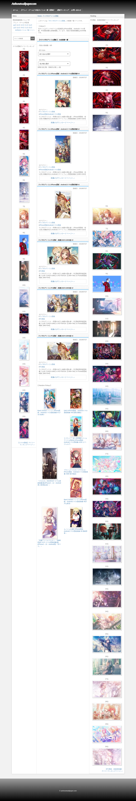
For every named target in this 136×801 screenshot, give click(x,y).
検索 (32, 38)
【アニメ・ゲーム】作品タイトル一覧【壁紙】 (37, 10)
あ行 (14, 25)
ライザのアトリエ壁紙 (47, 111)
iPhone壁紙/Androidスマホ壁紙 (50, 114)
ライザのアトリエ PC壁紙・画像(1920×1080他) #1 (55, 336)
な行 (30, 25)
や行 (22, 27)
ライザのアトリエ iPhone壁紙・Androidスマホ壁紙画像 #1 (59, 184)
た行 (26, 25)
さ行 (22, 25)
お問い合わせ (76, 10)
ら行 (26, 27)
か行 (18, 25)
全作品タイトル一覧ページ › (25, 30)
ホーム (15, 10)
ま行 (18, 27)
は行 (14, 27)
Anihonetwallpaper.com (24, 3)
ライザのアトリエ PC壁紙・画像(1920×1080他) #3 (55, 240)
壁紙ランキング (63, 10)
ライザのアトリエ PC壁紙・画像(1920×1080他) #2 (55, 288)
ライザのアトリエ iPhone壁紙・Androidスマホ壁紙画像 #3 (59, 73)
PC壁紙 (42, 271)
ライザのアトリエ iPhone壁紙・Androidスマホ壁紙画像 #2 (59, 129)
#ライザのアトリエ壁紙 (57, 21)
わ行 (30, 27)
